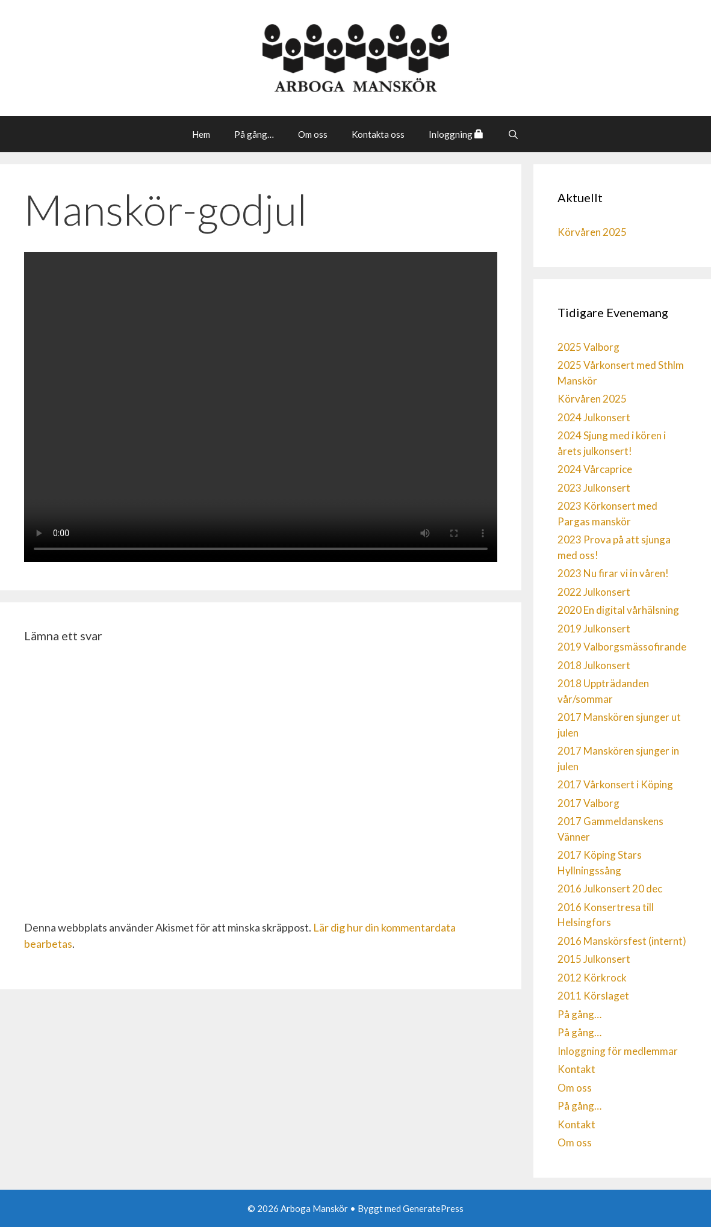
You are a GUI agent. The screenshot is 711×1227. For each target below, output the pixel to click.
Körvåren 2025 (592, 232)
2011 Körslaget (593, 995)
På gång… (254, 134)
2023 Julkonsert (593, 487)
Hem (201, 134)
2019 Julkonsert (593, 628)
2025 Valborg (588, 347)
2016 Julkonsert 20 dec (609, 888)
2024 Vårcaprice (594, 469)
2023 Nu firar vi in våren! (613, 573)
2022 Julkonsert (593, 592)
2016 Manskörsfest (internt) (621, 941)
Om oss (313, 134)
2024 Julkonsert (593, 417)
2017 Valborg (588, 803)
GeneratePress (433, 1208)
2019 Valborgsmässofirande (621, 646)
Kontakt (576, 1069)
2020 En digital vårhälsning (618, 610)
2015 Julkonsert (593, 959)
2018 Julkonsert (593, 665)
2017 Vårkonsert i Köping (615, 784)
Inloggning (456, 134)
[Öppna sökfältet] (513, 134)
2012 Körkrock (592, 977)
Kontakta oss (378, 134)
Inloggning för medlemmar (617, 1051)
